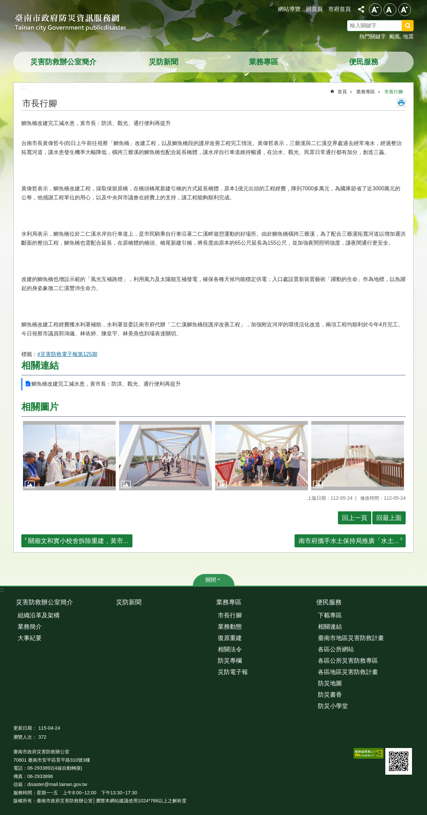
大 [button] (404, 9)
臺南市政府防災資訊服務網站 (76, 23)
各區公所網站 (336, 649)
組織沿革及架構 (39, 615)
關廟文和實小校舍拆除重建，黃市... (78, 540)
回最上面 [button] (389, 517)
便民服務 (363, 62)
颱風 (394, 36)
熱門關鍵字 (372, 36)
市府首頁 (339, 9)
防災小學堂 (333, 706)
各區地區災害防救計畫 (348, 672)
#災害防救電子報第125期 (67, 354)
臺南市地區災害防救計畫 (351, 638)
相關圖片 (40, 407)
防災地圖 (330, 683)
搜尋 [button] (408, 25)
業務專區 (263, 62)
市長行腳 (393, 91)
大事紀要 (30, 638)
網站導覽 (289, 9)
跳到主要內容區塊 (3, 3)
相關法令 (230, 649)
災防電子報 (233, 672)
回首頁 (314, 9)
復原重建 (230, 638)
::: (2, 590)
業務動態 (230, 626)
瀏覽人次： (25, 737)
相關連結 (40, 365)
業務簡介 (30, 626)
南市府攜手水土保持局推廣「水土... (349, 540)
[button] (69, 456)
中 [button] (390, 9)
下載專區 (330, 615)
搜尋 (416, 26)
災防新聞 (163, 62)
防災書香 (330, 694)
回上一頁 (354, 517)
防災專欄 (230, 660)
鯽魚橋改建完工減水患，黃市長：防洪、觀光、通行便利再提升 (106, 384)
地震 (408, 36)
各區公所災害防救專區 (348, 660)
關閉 (210, 580)
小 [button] (375, 9)
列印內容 (401, 102)
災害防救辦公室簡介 (63, 62)
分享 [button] (361, 9)
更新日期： (25, 728)
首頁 (342, 91)
